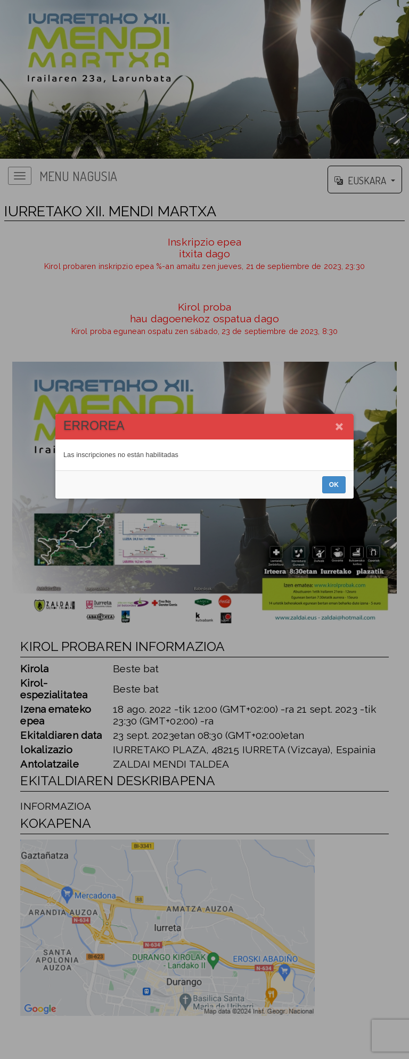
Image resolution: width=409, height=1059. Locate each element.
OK (334, 558)
